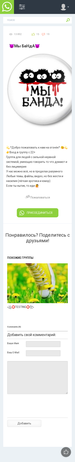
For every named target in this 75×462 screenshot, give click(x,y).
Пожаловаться (37, 197)
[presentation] (37, 413)
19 (48, 34)
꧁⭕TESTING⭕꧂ (20, 307)
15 (37, 34)
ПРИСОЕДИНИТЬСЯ (35, 213)
